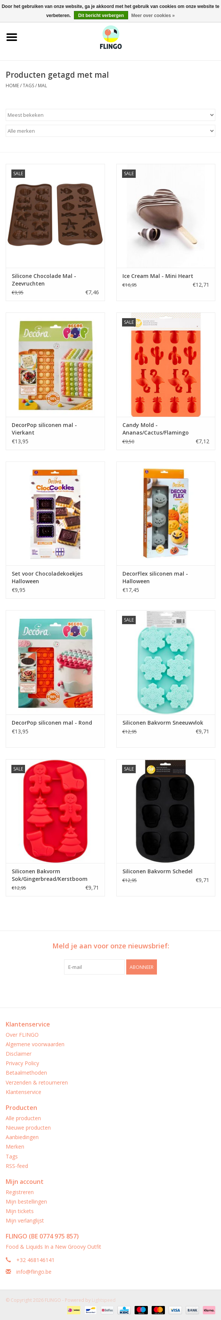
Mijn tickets (20, 1211)
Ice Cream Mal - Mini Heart (157, 275)
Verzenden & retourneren (37, 1082)
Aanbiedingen (22, 1137)
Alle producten (23, 1118)
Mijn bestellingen (26, 1201)
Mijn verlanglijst (25, 1220)
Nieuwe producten (28, 1127)
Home (12, 85)
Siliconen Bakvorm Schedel (157, 871)
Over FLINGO (22, 1034)
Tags (28, 85)
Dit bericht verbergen (101, 15)
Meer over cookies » (153, 15)
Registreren (20, 1192)
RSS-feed (17, 1165)
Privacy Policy (22, 1063)
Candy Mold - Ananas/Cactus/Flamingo (155, 428)
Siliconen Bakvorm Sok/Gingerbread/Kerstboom (50, 875)
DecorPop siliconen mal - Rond (52, 722)
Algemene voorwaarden (35, 1044)
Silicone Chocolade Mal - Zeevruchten (44, 279)
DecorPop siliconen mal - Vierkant (44, 428)
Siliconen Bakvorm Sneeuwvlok (162, 722)
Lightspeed (104, 1300)
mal (42, 85)
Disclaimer (18, 1053)
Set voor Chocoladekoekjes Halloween (47, 577)
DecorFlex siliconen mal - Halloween (155, 577)
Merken (15, 1146)
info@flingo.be (34, 1271)
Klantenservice (23, 1092)
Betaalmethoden (26, 1072)
